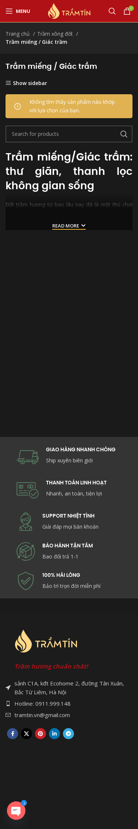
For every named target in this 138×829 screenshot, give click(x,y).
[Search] (112, 11)
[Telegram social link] (68, 733)
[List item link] (69, 703)
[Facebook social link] (12, 733)
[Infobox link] (69, 551)
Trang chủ (18, 33)
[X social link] (26, 733)
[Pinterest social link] (40, 733)
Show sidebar (30, 83)
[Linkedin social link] (54, 733)
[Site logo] (69, 10)
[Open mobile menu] (18, 11)
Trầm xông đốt (55, 33)
